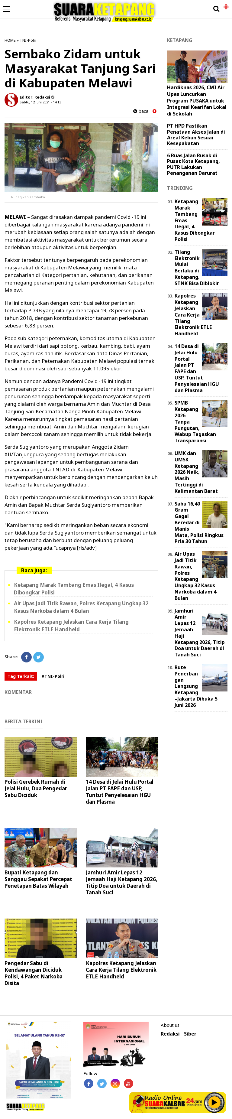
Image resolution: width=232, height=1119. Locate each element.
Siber (190, 1034)
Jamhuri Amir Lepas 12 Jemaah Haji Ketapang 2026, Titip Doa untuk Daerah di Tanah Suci (121, 882)
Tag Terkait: (21, 676)
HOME (10, 40)
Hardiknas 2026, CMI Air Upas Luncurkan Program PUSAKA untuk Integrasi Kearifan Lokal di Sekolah (197, 100)
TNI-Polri (28, 40)
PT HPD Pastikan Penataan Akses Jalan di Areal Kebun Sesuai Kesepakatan (196, 134)
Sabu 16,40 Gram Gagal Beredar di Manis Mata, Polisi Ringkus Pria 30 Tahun (199, 522)
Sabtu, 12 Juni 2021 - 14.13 (40, 102)
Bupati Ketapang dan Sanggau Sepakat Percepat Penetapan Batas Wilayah (38, 879)
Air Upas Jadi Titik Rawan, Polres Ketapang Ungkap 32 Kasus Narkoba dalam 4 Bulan (81, 607)
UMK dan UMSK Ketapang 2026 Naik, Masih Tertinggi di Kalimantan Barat (196, 472)
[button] (226, 4)
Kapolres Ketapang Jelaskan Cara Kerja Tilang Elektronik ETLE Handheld (71, 625)
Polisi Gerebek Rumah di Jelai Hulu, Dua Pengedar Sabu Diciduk (36, 788)
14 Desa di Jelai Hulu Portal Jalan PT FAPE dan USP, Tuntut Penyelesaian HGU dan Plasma (119, 791)
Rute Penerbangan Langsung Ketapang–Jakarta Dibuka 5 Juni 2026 (196, 686)
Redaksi (170, 1034)
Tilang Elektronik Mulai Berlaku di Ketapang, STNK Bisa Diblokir (197, 268)
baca (140, 111)
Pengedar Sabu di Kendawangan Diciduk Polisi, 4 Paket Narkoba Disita (34, 973)
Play (214, 1102)
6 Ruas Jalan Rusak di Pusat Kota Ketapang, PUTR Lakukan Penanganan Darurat (193, 164)
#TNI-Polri (52, 676)
